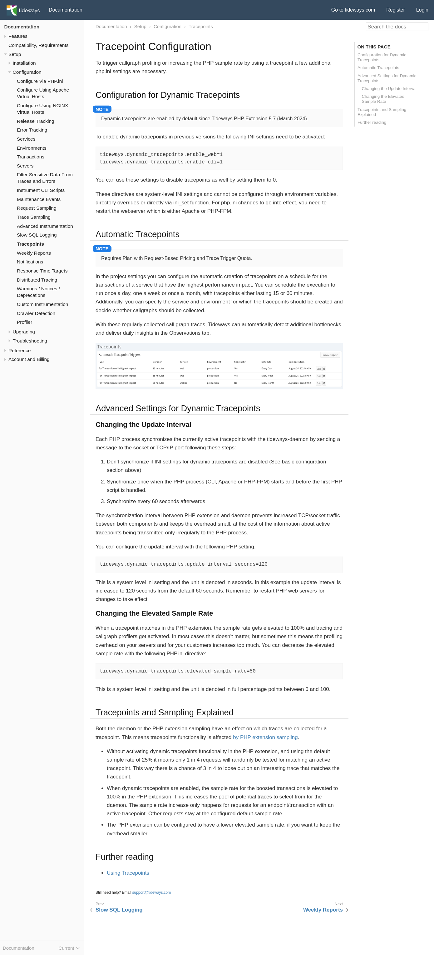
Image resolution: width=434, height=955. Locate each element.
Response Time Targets (42, 270)
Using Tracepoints (128, 873)
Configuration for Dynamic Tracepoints (382, 57)
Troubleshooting (30, 340)
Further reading (372, 122)
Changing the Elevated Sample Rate (383, 99)
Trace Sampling (34, 217)
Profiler (24, 322)
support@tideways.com (151, 892)
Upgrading (24, 331)
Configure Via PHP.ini (40, 81)
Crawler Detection (36, 313)
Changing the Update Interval (389, 88)
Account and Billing (29, 359)
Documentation (65, 9)
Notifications (30, 261)
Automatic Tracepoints (378, 67)
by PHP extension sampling (265, 737)
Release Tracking (35, 121)
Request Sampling (37, 208)
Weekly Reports (34, 253)
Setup (14, 54)
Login (422, 9)
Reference (19, 350)
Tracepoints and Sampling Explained (382, 112)
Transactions (30, 156)
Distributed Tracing (37, 279)
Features (17, 36)
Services (26, 139)
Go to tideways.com (353, 9)
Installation (24, 63)
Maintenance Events (39, 199)
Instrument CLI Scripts (41, 190)
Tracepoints (30, 244)
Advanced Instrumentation (45, 226)
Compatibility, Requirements (38, 45)
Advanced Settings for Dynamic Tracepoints (387, 78)
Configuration (27, 72)
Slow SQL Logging (37, 235)
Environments (32, 148)
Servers (25, 165)
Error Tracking (32, 129)
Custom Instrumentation (42, 304)
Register (395, 9)
